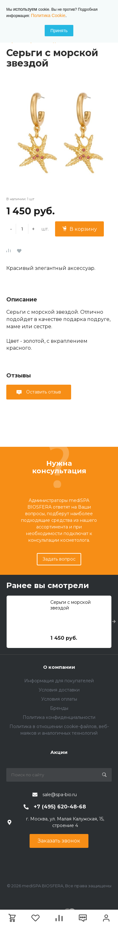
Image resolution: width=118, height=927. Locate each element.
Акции (59, 752)
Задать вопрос (59, 559)
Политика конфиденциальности (59, 717)
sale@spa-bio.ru (59, 794)
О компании (59, 667)
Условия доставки (59, 690)
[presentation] (114, 622)
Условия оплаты (59, 699)
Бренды (59, 708)
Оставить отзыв (43, 392)
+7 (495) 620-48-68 (60, 807)
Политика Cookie (48, 15)
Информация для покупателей (59, 681)
